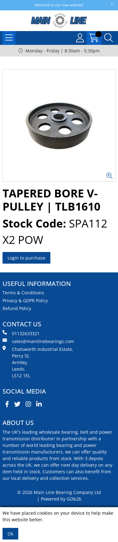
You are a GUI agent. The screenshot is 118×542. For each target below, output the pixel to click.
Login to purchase (26, 258)
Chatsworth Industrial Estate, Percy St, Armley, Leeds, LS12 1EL (38, 362)
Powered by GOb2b (61, 499)
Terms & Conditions (23, 293)
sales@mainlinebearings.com (38, 341)
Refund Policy (17, 308)
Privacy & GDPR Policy (25, 300)
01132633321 (21, 333)
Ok (10, 534)
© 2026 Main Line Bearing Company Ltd (59, 492)
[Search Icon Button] (108, 38)
